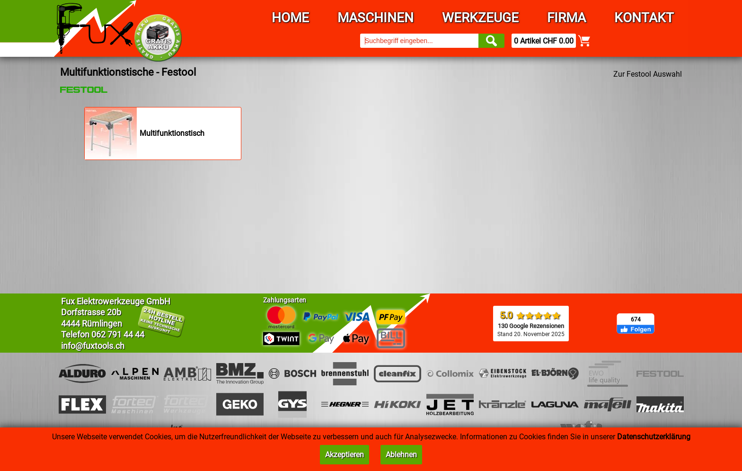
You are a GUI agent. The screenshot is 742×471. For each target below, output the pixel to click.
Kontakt (644, 18)
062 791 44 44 (117, 334)
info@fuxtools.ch (92, 346)
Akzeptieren (344, 454)
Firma (566, 18)
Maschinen (375, 18)
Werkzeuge (480, 18)
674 (636, 319)
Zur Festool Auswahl (647, 74)
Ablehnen (401, 454)
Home (290, 18)
